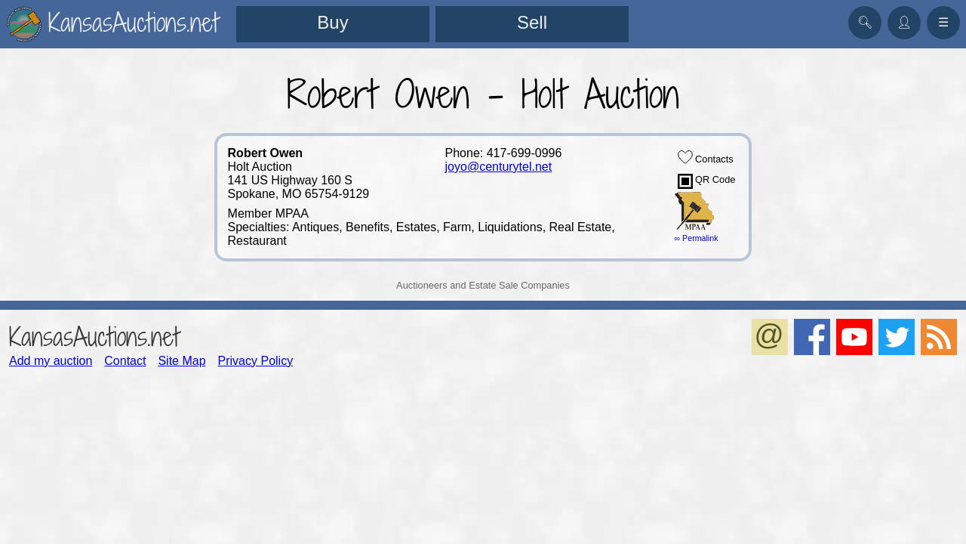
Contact (125, 360)
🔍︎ (864, 22)
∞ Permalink (696, 238)
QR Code (707, 181)
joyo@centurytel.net (498, 166)
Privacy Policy (256, 360)
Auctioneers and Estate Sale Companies (483, 285)
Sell (532, 22)
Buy (332, 22)
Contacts (706, 157)
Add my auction (50, 360)
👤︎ (904, 22)
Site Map (181, 360)
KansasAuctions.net (94, 336)
